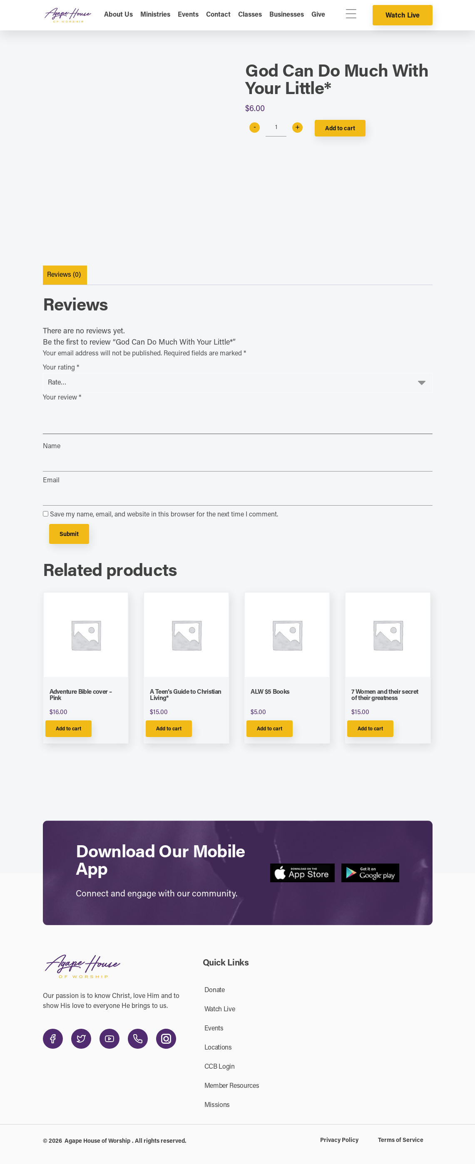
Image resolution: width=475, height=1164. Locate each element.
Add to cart (340, 129)
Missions (217, 1105)
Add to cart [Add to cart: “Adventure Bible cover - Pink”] (68, 729)
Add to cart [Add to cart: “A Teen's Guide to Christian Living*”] (169, 729)
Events (188, 15)
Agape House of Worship (97, 1141)
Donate (214, 990)
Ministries (155, 15)
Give (318, 15)
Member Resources (231, 1086)
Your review (62, 398)
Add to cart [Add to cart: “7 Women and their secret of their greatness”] (370, 729)
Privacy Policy (339, 1141)
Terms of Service (400, 1141)
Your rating (61, 368)
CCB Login (219, 1067)
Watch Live (402, 15)
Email (51, 480)
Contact (218, 15)
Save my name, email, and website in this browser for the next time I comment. (164, 514)
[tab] (64, 275)
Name (51, 446)
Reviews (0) (64, 275)
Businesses (286, 15)
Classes (250, 15)
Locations (218, 1048)
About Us (118, 15)
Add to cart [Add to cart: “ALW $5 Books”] (269, 729)
